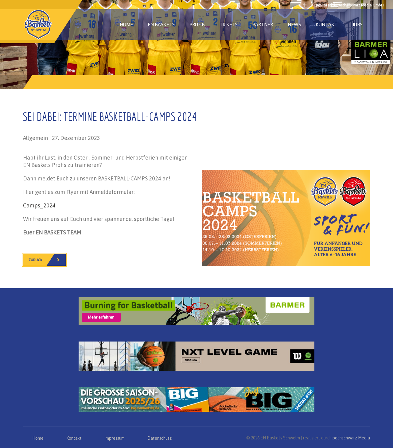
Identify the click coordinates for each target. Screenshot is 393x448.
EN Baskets (161, 24)
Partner (262, 24)
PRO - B (197, 24)
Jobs (357, 24)
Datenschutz (159, 438)
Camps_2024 (39, 205)
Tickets (229, 24)
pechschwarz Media (351, 437)
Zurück (47, 260)
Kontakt (326, 24)
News (294, 24)
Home (126, 24)
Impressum (114, 438)
